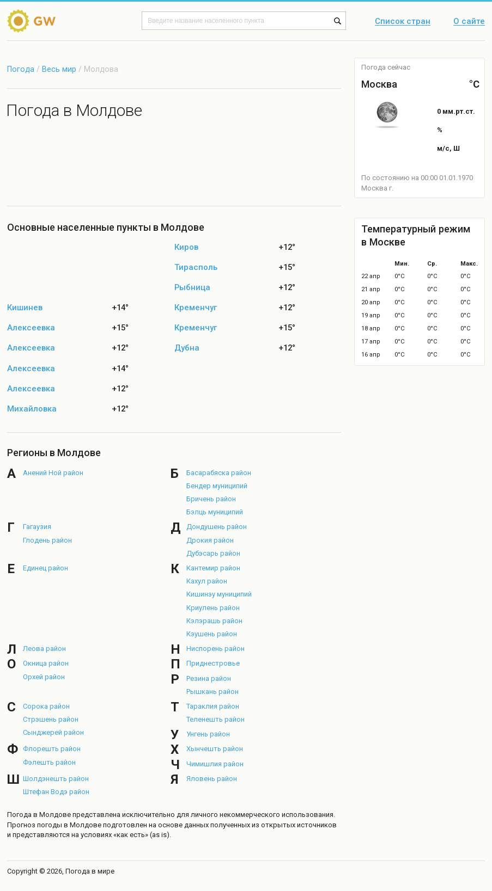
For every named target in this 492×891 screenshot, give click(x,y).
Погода (20, 69)
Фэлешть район (49, 762)
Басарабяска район (218, 473)
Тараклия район (212, 706)
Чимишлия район (215, 764)
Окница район (46, 663)
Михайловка (32, 409)
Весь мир (59, 69)
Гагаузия (37, 527)
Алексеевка (31, 328)
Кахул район (206, 581)
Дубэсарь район (213, 553)
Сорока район (46, 706)
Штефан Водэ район (56, 792)
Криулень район (213, 608)
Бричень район (211, 499)
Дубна (186, 348)
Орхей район (44, 677)
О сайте (469, 21)
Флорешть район (52, 749)
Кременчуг (195, 308)
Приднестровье (213, 663)
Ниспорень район (215, 648)
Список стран (402, 21)
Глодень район (47, 540)
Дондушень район (216, 527)
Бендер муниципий (216, 486)
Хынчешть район (214, 749)
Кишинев (24, 308)
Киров (186, 247)
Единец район (45, 568)
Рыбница (192, 288)
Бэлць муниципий (214, 512)
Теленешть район (215, 719)
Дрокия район (210, 540)
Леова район (44, 648)
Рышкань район (212, 691)
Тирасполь (195, 267)
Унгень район (208, 734)
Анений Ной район (53, 473)
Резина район (208, 678)
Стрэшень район (50, 719)
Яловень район (211, 779)
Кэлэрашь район (214, 621)
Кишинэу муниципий (219, 594)
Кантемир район (213, 568)
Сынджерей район (53, 732)
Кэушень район (211, 634)
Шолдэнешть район (56, 779)
